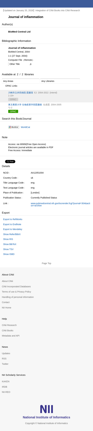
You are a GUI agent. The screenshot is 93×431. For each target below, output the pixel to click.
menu (89, 4)
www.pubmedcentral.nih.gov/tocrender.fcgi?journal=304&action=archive (60, 204)
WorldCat (25, 127)
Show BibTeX (9, 244)
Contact (5, 302)
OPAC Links (9, 86)
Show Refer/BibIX (12, 234)
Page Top (46, 263)
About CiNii (7, 281)
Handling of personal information (18, 297)
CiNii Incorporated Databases (16, 286)
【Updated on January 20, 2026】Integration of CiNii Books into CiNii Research (41, 10)
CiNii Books (7, 330)
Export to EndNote (12, 224)
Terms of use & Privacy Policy (16, 291)
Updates (6, 353)
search (81, 4)
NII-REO (6, 392)
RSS (4, 358)
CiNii (14, 4)
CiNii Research (9, 325)
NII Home (6, 307)
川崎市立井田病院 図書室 (20, 92)
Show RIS (8, 239)
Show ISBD (9, 254)
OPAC (13, 111)
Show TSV (8, 249)
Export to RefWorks (12, 219)
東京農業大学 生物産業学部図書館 (25, 104)
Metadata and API (10, 335)
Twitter (5, 364)
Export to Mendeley (12, 229)
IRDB (4, 387)
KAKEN (5, 381)
